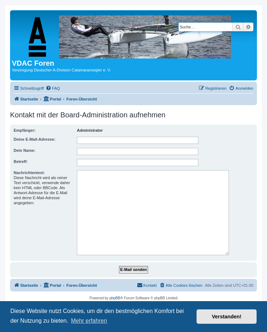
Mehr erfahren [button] (89, 321)
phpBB (115, 298)
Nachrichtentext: (29, 172)
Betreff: (21, 161)
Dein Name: (25, 150)
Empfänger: (25, 130)
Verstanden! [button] (226, 316)
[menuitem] (53, 88)
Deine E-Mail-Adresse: (34, 139)
